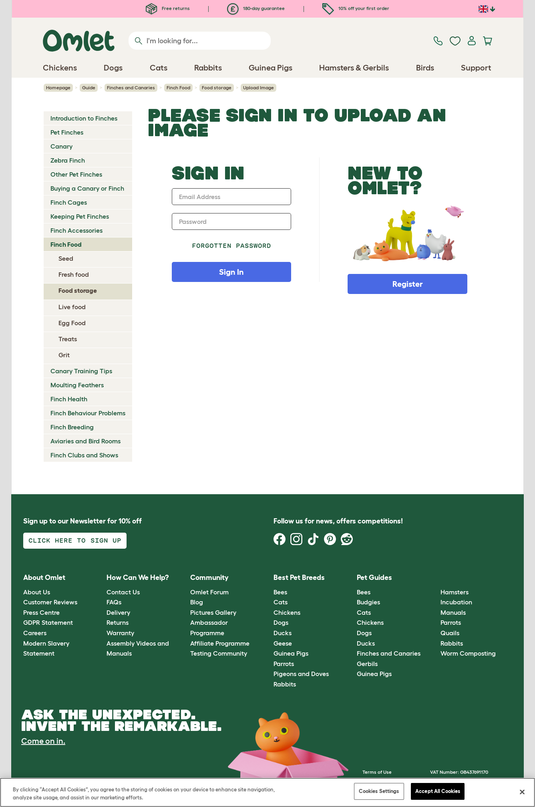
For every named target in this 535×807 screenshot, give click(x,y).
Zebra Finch (67, 160)
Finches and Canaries (131, 87)
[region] (267, 792)
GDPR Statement (48, 622)
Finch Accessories (76, 230)
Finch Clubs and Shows (84, 455)
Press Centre (41, 612)
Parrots (284, 663)
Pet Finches (66, 132)
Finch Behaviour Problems (87, 413)
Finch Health (68, 398)
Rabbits (285, 684)
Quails (449, 632)
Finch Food (178, 87)
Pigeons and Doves (301, 673)
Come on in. (43, 741)
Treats (67, 338)
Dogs (281, 622)
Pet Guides (374, 578)
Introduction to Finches (83, 118)
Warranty (120, 632)
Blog (196, 602)
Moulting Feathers (77, 384)
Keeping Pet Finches (79, 216)
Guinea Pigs (291, 653)
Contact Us (123, 592)
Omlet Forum (209, 592)
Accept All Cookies (437, 791)
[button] (434, 578)
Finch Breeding (72, 427)
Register (407, 284)
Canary (61, 146)
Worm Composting (468, 653)
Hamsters (454, 592)
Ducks (283, 632)
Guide (88, 87)
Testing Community (218, 653)
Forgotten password (232, 246)
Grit (64, 354)
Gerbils (367, 663)
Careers (34, 632)
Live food (72, 306)
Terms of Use (377, 772)
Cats (281, 602)
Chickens (287, 612)
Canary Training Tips (81, 370)
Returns (118, 622)
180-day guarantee (256, 8)
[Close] (522, 792)
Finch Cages (68, 202)
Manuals (453, 612)
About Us (36, 592)
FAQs (114, 602)
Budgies (368, 602)
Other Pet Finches (76, 174)
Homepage (58, 87)
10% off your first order (355, 8)
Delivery (118, 612)
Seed (65, 258)
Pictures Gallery (213, 612)
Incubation (456, 602)
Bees (280, 592)
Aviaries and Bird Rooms (85, 441)
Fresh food (73, 274)
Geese (283, 643)
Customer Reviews (50, 602)
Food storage (216, 87)
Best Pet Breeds (299, 578)
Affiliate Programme (219, 643)
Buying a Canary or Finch (87, 188)
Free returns (168, 8)
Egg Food (72, 322)
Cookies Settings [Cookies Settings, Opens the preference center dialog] (379, 791)
